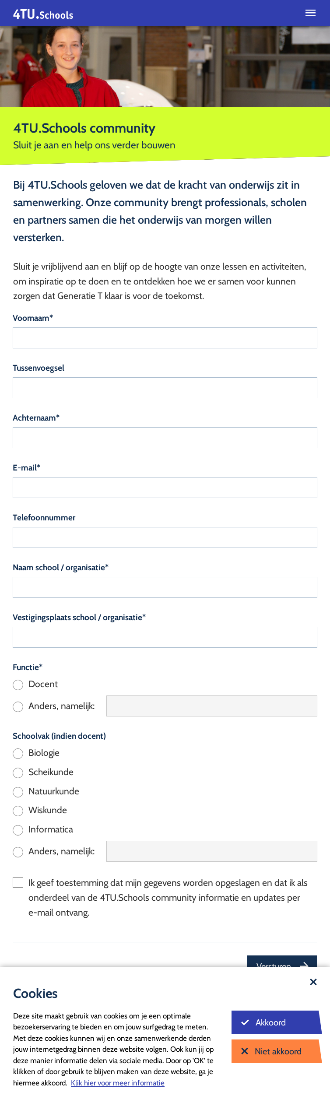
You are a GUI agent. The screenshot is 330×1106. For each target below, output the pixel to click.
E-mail (25, 468)
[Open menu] (310, 13)
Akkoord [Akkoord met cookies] (263, 1022)
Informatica (50, 829)
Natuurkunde (53, 791)
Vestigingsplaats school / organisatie (77, 617)
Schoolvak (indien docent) (59, 736)
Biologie (44, 752)
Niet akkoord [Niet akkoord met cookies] (271, 1051)
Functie (26, 667)
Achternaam (34, 418)
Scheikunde (51, 771)
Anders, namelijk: (61, 705)
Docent (43, 683)
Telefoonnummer (44, 518)
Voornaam (31, 318)
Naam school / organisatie (59, 567)
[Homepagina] (43, 13)
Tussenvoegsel (38, 368)
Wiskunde (47, 809)
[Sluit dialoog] (313, 983)
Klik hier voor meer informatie (118, 1082)
